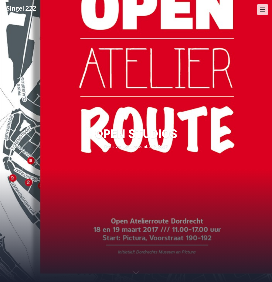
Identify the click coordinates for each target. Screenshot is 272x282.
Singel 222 (21, 8)
